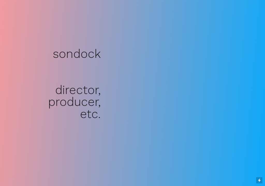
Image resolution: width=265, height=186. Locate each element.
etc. (90, 114)
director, (78, 90)
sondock (77, 54)
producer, (74, 102)
